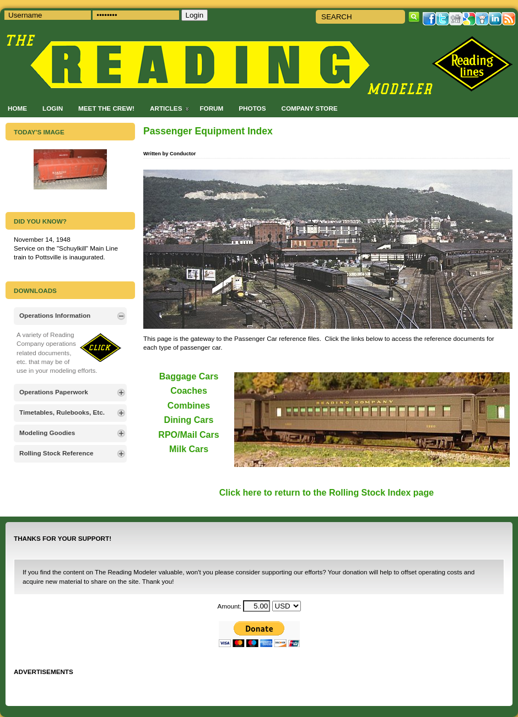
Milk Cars (188, 449)
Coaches (188, 390)
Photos (252, 108)
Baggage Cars (189, 376)
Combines (189, 405)
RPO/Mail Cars (188, 434)
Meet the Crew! (106, 108)
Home (17, 108)
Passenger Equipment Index (208, 131)
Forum (211, 108)
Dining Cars (189, 420)
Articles (166, 108)
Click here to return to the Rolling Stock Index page (326, 492)
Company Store (309, 108)
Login (52, 108)
